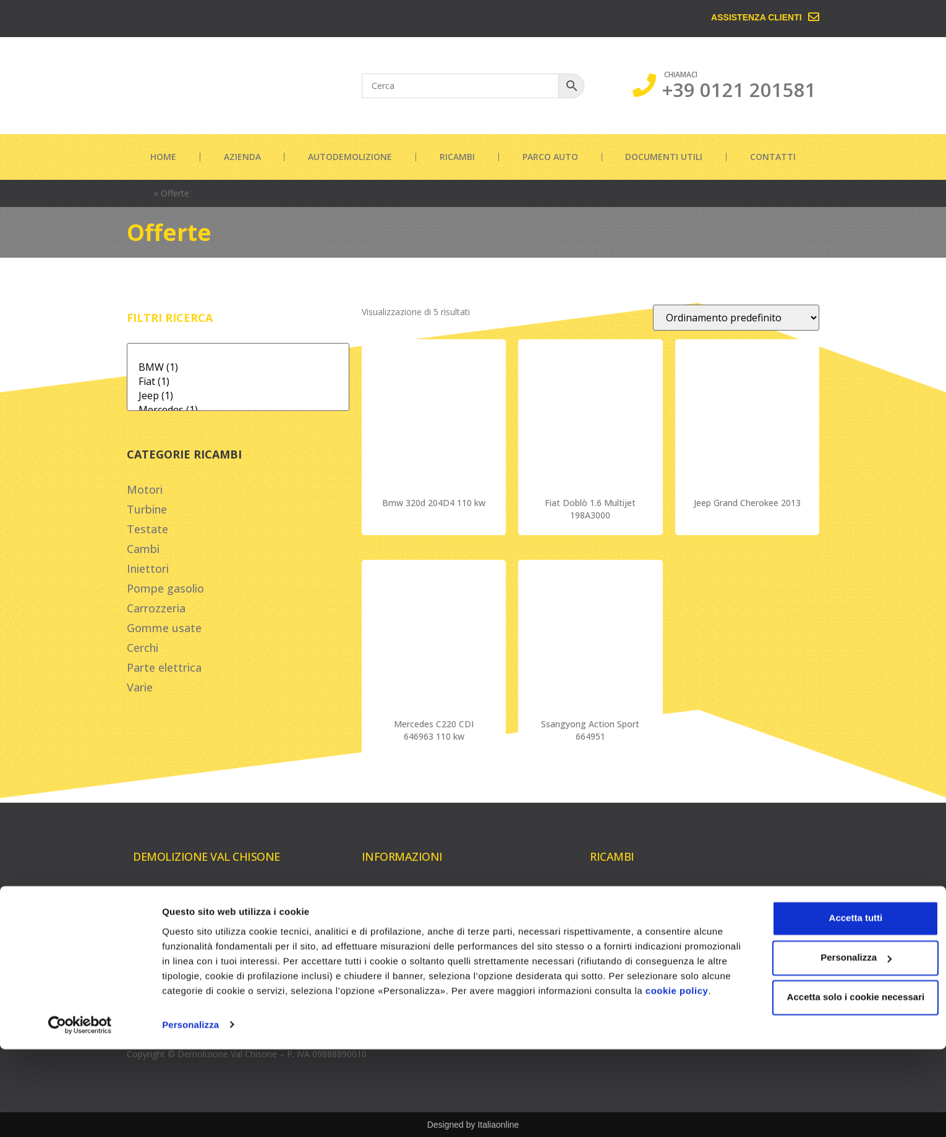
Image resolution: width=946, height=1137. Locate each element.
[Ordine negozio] (736, 318)
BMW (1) (238, 367)
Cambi (143, 548)
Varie (140, 687)
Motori (145, 489)
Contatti (773, 157)
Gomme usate (164, 627)
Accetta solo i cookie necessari (843, 1070)
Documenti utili (663, 157)
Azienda (242, 157)
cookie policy (244, 1078)
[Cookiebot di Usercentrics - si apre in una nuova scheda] (80, 1113)
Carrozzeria (156, 608)
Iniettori (148, 568)
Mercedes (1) (238, 410)
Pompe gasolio (165, 588)
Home (163, 157)
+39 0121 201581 (739, 90)
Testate (147, 529)
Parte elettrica (164, 667)
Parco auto (550, 157)
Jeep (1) (238, 396)
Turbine (147, 509)
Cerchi (142, 647)
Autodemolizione (350, 157)
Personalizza (190, 1112)
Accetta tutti (843, 991)
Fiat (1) (238, 381)
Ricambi (457, 157)
